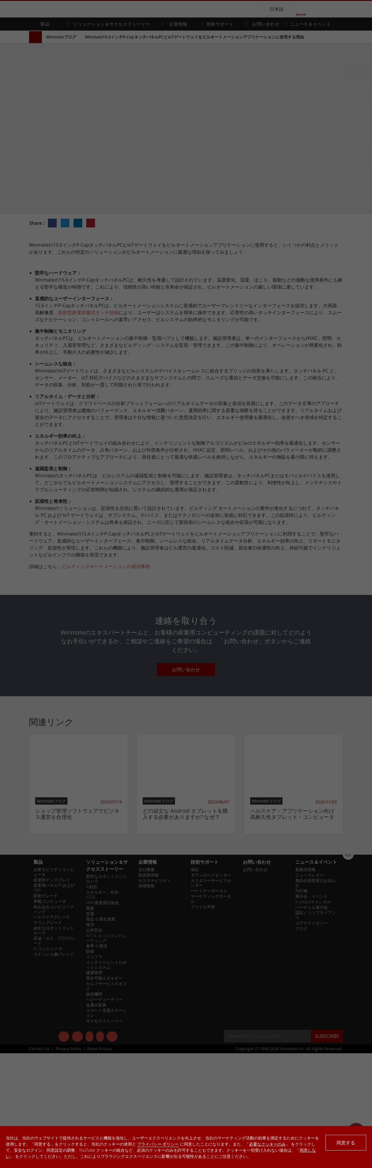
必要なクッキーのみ (267, 1144)
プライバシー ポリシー (158, 1144)
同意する (346, 1142)
